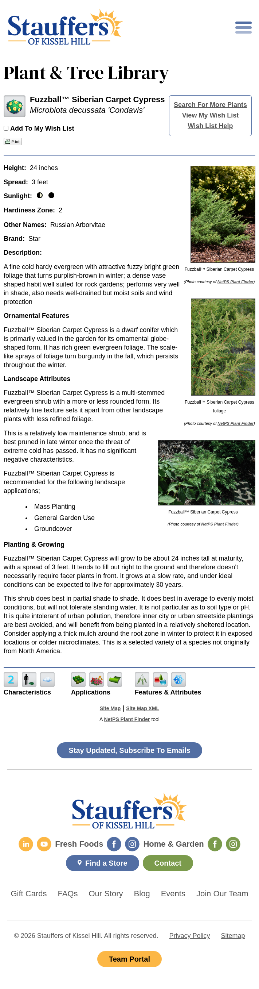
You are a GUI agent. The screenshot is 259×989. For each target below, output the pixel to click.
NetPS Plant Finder (235, 282)
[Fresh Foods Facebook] (114, 844)
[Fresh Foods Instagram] (132, 844)
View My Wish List (210, 115)
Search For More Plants (210, 104)
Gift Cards (29, 893)
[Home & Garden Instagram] (233, 844)
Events (173, 893)
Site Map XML (142, 708)
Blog (142, 893)
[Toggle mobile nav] (243, 27)
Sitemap (233, 935)
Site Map (110, 708)
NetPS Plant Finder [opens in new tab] (127, 719)
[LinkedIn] (26, 844)
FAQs (68, 893)
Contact (167, 863)
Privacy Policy (189, 935)
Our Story (106, 893)
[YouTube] (44, 844)
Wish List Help (210, 126)
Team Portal (129, 959)
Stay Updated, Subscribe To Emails (129, 750)
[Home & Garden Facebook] (215, 844)
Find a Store (106, 863)
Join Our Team (222, 893)
